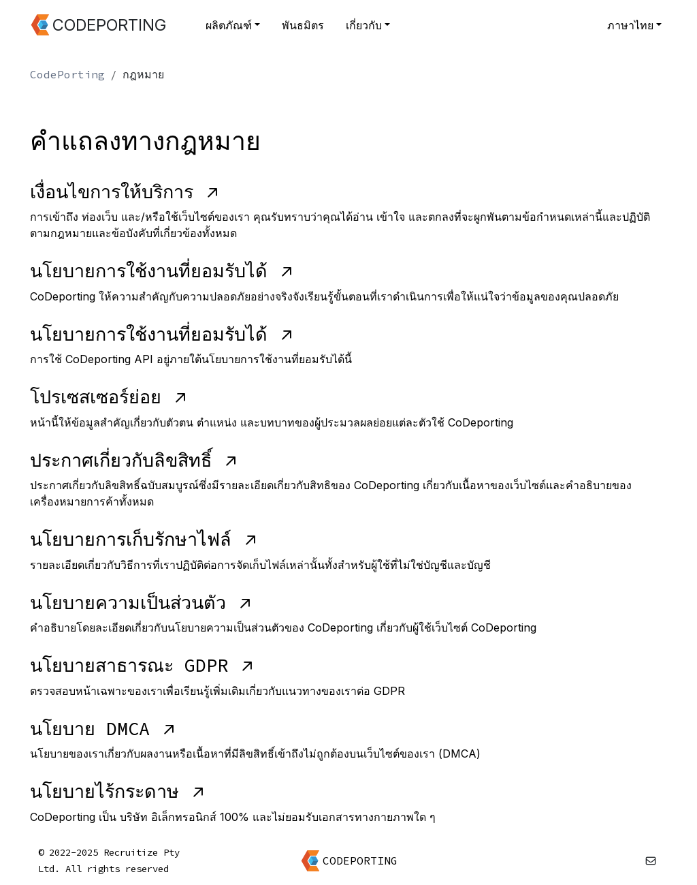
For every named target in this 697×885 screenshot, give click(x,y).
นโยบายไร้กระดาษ (118, 791)
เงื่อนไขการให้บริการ (125, 191)
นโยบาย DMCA (103, 728)
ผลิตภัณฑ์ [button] (229, 25)
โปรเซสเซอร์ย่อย (109, 396)
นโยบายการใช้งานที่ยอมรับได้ (162, 270)
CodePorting (67, 74)
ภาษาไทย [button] (630, 25)
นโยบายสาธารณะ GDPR (142, 665)
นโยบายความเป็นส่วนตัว (141, 602)
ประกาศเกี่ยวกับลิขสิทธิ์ (134, 459)
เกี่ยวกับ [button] (364, 25)
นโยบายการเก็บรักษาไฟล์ (144, 538)
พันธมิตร (303, 25)
